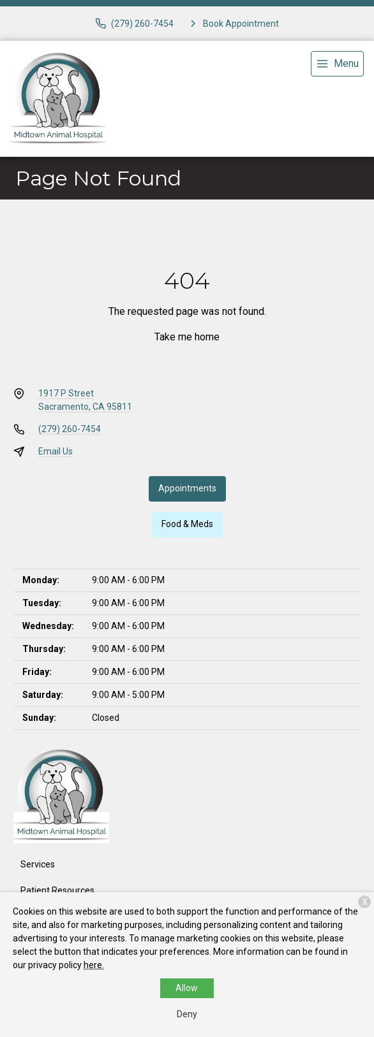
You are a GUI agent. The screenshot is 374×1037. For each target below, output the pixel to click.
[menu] (337, 63)
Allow (187, 988)
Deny (187, 1014)
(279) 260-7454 (69, 429)
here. (94, 965)
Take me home (187, 337)
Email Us (55, 451)
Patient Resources (57, 890)
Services (37, 864)
